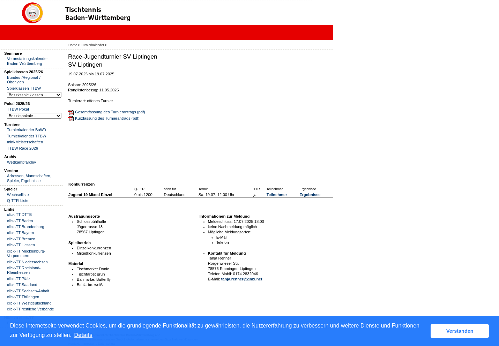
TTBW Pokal (18, 109)
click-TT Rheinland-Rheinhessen (23, 270)
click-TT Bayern (20, 233)
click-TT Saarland (22, 285)
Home (72, 45)
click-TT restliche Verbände (30, 309)
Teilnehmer (277, 195)
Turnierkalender (92, 45)
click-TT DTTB (19, 214)
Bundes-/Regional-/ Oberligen (23, 79)
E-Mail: (214, 279)
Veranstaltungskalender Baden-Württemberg (27, 61)
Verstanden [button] (460, 331)
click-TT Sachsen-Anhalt (28, 291)
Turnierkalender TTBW (26, 136)
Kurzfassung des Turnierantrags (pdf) (107, 118)
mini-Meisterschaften (25, 142)
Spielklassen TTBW (24, 88)
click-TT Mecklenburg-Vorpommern (26, 253)
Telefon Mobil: (220, 274)
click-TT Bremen (21, 239)
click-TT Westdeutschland (29, 303)
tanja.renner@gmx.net (241, 279)
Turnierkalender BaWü (26, 130)
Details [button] (83, 335)
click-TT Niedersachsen (27, 262)
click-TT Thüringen (23, 297)
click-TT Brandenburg (25, 227)
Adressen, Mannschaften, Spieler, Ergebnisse (29, 178)
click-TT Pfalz (18, 279)
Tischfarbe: (86, 274)
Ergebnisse (309, 195)
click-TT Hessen (21, 245)
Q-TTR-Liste (18, 200)
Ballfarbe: (85, 285)
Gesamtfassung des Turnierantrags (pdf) (110, 112)
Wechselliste (18, 195)
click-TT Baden (20, 221)
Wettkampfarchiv (21, 162)
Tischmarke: (87, 269)
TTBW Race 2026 (22, 148)
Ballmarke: (86, 279)
